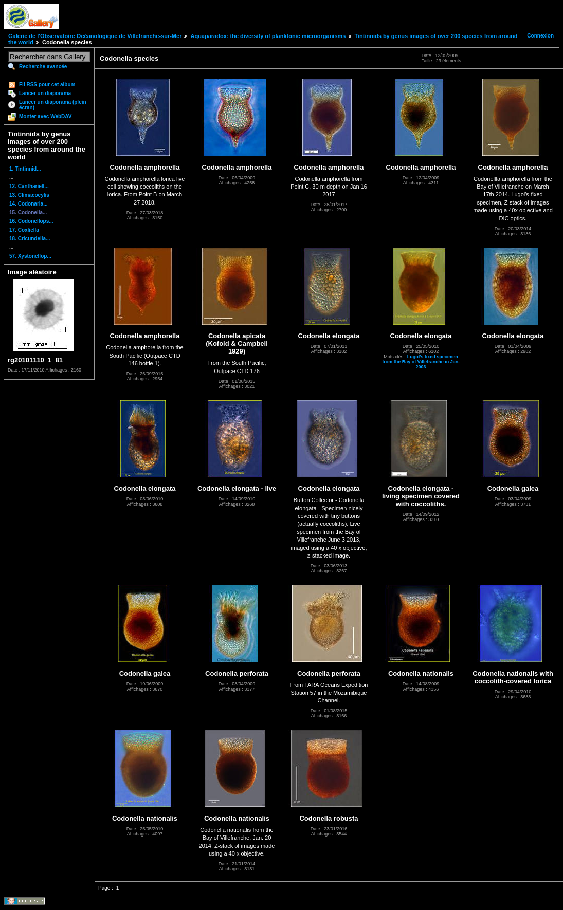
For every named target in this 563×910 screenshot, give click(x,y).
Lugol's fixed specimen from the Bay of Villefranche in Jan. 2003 (420, 361)
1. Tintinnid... (25, 169)
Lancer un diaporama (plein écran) (52, 104)
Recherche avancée (43, 66)
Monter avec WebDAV (45, 116)
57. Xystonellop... (30, 256)
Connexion (540, 36)
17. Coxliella (24, 230)
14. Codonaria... (28, 204)
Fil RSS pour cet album (47, 84)
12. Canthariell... (29, 186)
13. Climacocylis (29, 195)
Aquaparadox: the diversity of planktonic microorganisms (268, 36)
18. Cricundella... (29, 239)
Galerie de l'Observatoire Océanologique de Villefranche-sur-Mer (94, 36)
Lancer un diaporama (45, 93)
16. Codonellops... (31, 221)
